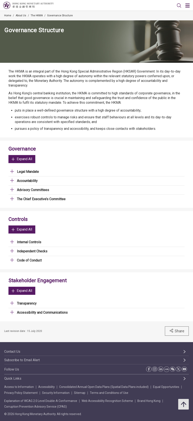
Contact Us (12, 352)
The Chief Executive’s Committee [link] (41, 199)
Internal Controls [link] (29, 242)
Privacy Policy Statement (21, 392)
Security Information (56, 392)
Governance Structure (60, 15)
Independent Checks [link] (32, 251)
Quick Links (12, 378)
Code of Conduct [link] (29, 260)
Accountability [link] (27, 181)
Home (7, 15)
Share (176, 331)
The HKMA (37, 15)
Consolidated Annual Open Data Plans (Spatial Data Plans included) (104, 387)
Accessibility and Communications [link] (42, 313)
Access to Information (19, 387)
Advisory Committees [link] (33, 190)
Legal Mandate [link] (28, 172)
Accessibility (46, 387)
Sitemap (79, 392)
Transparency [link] (27, 303)
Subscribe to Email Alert (22, 360)
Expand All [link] (22, 159)
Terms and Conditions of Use (109, 392)
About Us (21, 15)
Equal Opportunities (166, 387)
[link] (179, 5)
